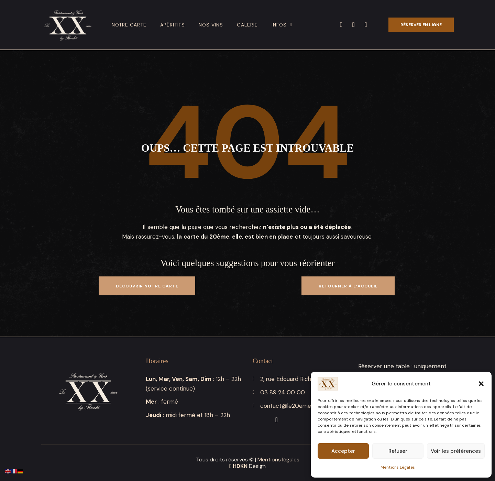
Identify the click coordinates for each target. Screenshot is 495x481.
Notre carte (129, 25)
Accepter (343, 451)
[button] (481, 383)
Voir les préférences (456, 451)
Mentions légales (278, 459)
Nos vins (211, 25)
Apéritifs (172, 25)
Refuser (397, 451)
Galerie (247, 25)
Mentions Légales (398, 467)
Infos (282, 25)
